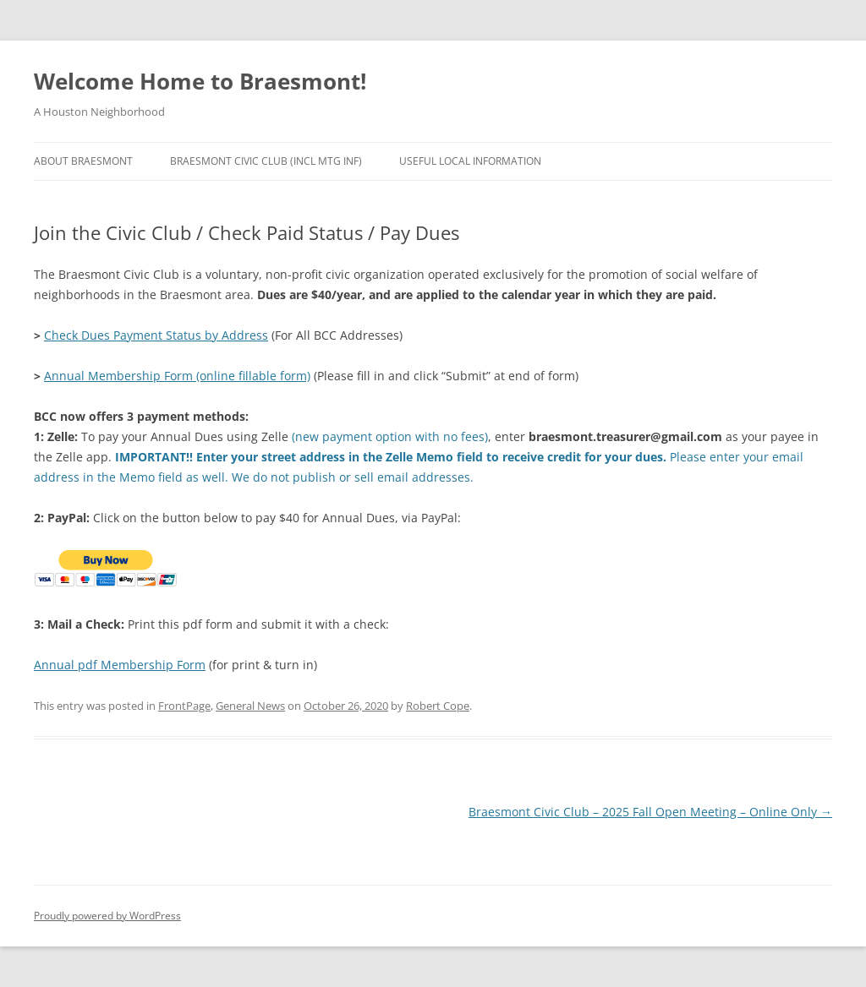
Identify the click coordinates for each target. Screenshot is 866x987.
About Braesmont (83, 161)
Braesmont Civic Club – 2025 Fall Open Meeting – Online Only (650, 812)
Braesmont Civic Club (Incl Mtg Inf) (266, 161)
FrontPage (184, 705)
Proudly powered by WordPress (107, 915)
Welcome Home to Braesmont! (200, 81)
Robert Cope (437, 705)
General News (250, 705)
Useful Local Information (470, 161)
